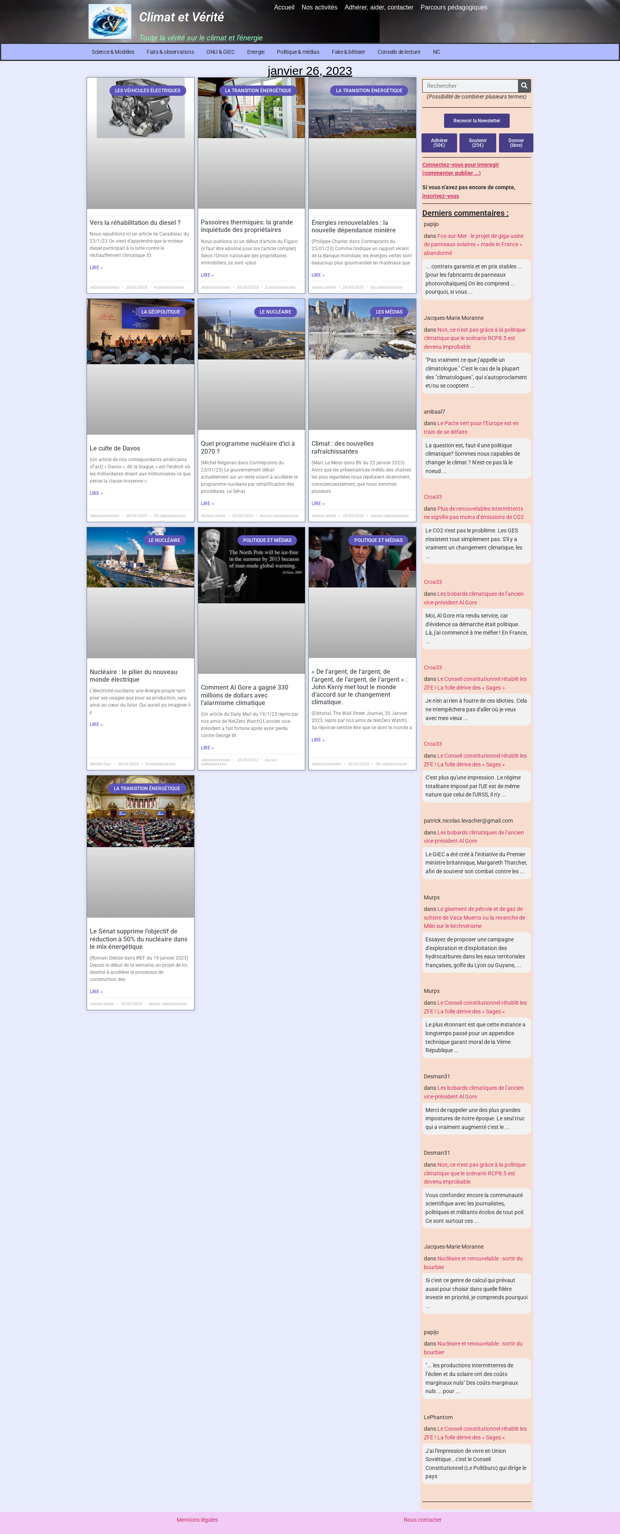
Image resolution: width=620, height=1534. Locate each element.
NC (436, 52)
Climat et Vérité (181, 17)
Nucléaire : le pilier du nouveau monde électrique (134, 675)
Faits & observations (170, 52)
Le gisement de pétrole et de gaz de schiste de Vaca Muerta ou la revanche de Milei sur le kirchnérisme (474, 918)
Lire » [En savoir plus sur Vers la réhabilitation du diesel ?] (96, 267)
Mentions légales (197, 1520)
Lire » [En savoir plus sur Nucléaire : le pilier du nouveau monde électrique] (96, 724)
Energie (255, 52)
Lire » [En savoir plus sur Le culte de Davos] (96, 493)
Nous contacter (423, 1520)
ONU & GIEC (220, 52)
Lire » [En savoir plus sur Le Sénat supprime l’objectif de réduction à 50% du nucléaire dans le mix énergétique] (96, 991)
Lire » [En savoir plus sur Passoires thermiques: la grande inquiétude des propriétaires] (207, 275)
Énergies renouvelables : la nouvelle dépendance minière (354, 226)
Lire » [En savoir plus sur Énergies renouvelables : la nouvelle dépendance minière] (318, 275)
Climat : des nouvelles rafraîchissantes (343, 447)
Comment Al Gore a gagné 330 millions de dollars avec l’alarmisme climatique (244, 695)
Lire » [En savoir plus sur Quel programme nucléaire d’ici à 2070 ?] (207, 503)
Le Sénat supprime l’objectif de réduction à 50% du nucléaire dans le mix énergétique (138, 939)
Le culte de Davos (115, 448)
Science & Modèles (113, 52)
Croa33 (433, 497)
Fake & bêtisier (348, 52)
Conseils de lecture (399, 52)
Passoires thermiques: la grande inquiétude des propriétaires (247, 226)
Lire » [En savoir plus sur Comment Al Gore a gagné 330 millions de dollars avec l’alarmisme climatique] (207, 748)
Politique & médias (298, 52)
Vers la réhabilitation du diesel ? (135, 222)
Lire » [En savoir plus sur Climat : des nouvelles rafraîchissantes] (318, 503)
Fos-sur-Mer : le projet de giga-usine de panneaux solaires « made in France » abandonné (474, 245)
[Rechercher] (524, 86)
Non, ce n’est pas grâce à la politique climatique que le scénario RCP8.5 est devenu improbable (474, 338)
